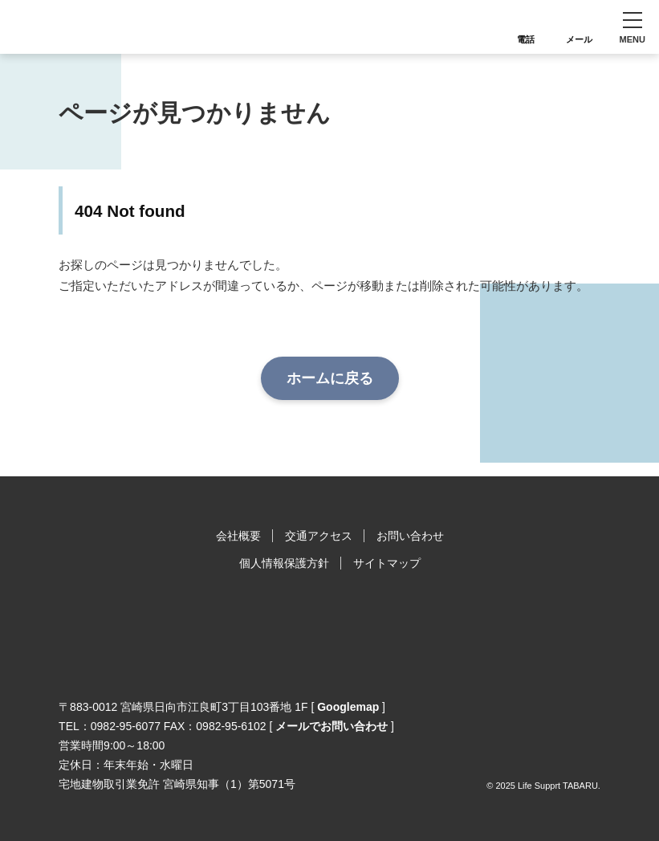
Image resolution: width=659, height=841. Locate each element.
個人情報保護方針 (284, 563)
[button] (632, 27)
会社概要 (238, 535)
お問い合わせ (410, 535)
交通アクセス (318, 535)
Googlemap (348, 706)
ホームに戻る (330, 378)
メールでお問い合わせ (331, 726)
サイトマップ (387, 563)
